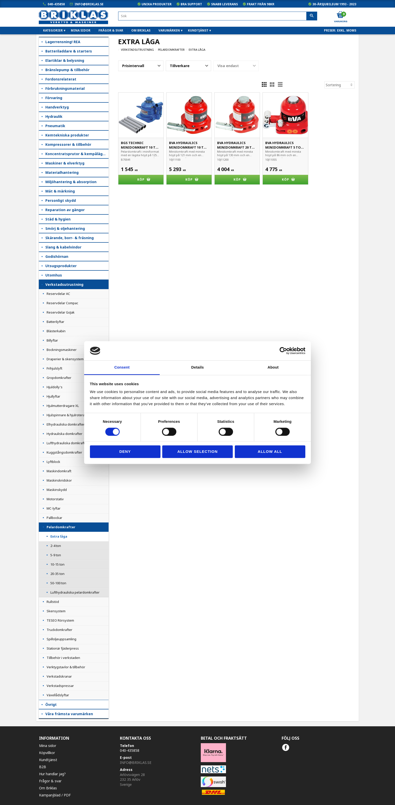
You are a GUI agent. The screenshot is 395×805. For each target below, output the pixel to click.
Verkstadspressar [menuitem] (60, 685)
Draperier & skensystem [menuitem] (65, 359)
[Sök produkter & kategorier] (217, 16)
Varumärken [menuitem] (169, 30)
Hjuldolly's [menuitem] (54, 387)
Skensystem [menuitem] (56, 611)
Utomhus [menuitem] (53, 275)
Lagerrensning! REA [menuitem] (62, 41)
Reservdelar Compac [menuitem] (62, 303)
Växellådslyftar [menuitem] (58, 695)
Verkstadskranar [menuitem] (59, 676)
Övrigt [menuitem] (51, 704)
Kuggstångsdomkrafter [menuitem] (64, 452)
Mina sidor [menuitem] (80, 30)
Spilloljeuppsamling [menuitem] (61, 639)
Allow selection (197, 452)
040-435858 (56, 4)
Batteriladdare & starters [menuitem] (68, 51)
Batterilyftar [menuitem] (55, 321)
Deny (125, 452)
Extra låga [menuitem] (58, 536)
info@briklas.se (89, 4)
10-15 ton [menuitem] (57, 564)
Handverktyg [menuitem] (57, 107)
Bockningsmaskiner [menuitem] (62, 349)
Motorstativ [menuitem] (55, 499)
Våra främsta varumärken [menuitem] (69, 713)
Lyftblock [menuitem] (53, 461)
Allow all (270, 452)
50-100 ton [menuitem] (58, 583)
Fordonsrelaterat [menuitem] (60, 79)
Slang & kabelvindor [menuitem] (63, 247)
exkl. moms (346, 30)
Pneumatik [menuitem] (55, 125)
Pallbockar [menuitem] (54, 517)
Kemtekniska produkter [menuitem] (67, 135)
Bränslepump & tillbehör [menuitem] (67, 69)
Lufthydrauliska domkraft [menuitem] (66, 443)
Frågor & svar (50, 781)
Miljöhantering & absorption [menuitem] (70, 181)
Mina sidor (47, 745)
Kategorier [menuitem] (53, 30)
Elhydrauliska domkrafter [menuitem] (66, 424)
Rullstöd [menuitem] (53, 601)
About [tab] (273, 367)
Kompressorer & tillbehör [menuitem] (68, 144)
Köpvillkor (47, 752)
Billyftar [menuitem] (52, 340)
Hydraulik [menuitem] (53, 116)
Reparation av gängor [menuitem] (65, 209)
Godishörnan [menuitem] (56, 256)
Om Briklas (48, 788)
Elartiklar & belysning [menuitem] (64, 60)
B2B (42, 766)
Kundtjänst (48, 759)
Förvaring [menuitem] (53, 97)
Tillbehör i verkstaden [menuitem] (63, 657)
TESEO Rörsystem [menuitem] (60, 620)
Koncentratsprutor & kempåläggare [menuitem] (77, 153)
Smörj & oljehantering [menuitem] (65, 228)
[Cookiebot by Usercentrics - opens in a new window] (283, 350)
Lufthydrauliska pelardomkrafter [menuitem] (75, 592)
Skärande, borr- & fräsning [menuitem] (69, 237)
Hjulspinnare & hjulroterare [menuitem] (67, 415)
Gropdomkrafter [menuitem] (59, 377)
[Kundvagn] (340, 15)
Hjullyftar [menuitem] (53, 396)
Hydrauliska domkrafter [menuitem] (64, 433)
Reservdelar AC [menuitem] (58, 293)
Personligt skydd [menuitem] (60, 200)
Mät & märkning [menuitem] (60, 191)
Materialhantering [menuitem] (62, 172)
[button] (140, 66)
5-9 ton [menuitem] (55, 555)
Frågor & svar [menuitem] (110, 30)
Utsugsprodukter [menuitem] (61, 265)
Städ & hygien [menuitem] (58, 219)
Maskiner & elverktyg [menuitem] (64, 163)
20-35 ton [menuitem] (57, 573)
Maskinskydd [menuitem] (57, 489)
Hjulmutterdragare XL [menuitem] (63, 405)
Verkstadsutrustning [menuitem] (64, 284)
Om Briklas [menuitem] (140, 30)
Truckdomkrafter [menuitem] (59, 629)
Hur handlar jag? (52, 773)
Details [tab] (197, 367)
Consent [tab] (122, 367)
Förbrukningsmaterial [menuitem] (65, 88)
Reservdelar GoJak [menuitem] (61, 312)
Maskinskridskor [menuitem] (59, 480)
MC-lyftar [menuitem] (53, 508)
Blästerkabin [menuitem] (56, 331)
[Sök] (311, 16)
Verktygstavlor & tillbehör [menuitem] (66, 667)
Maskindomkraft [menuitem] (59, 471)
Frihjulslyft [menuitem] (54, 368)
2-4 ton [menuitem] (55, 545)
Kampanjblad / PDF (55, 795)
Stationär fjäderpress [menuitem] (63, 648)
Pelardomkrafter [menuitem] (61, 527)
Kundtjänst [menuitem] (198, 30)
